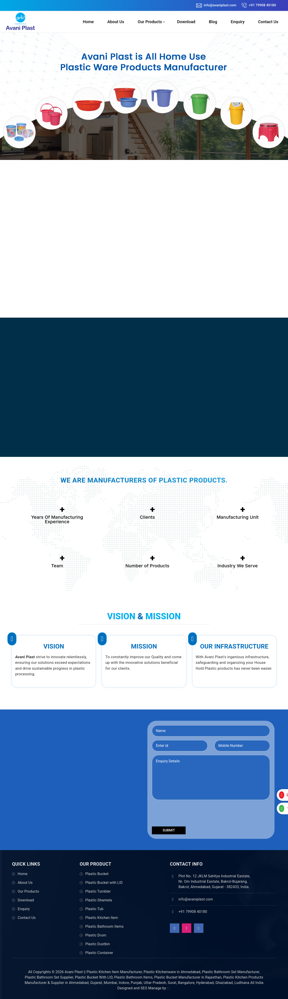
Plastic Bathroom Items (104, 926)
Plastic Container (99, 953)
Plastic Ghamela (98, 900)
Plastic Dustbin (97, 944)
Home (88, 21)
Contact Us (268, 21)
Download (186, 21)
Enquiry (237, 21)
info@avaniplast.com (216, 5)
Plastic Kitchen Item (101, 918)
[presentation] (186, 814)
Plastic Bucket (96, 874)
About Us (115, 21)
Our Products (149, 21)
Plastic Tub (94, 909)
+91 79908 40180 (259, 5)
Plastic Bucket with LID (104, 882)
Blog (213, 21)
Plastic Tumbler (98, 891)
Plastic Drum (95, 935)
